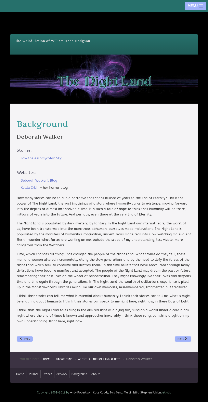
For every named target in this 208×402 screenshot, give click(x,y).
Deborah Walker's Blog (39, 180)
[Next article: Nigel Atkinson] (183, 339)
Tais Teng (116, 392)
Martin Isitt (131, 392)
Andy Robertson (80, 392)
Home (20, 374)
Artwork (61, 374)
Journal (33, 374)
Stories (47, 374)
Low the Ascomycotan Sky (41, 158)
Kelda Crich (29, 188)
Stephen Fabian (150, 392)
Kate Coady (100, 392)
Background (79, 374)
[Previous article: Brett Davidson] (25, 339)
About (95, 374)
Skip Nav (104, 15)
